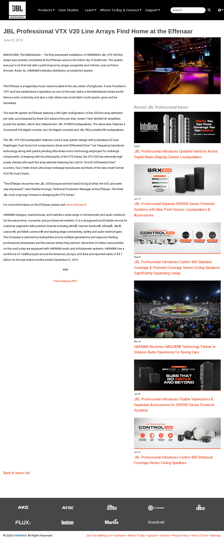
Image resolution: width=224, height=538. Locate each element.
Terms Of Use (199, 535)
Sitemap (215, 535)
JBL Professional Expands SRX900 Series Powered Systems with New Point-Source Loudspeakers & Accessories (174, 209)
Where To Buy (136, 535)
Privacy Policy (180, 535)
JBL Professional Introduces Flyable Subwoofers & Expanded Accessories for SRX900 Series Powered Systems (174, 404)
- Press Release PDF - (65, 281)
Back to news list (16, 473)
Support (151, 10)
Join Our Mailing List (99, 535)
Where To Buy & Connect (119, 10)
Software (119, 535)
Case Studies (68, 10)
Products (45, 10)
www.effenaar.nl (76, 204)
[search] (188, 10)
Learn (89, 10)
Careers (164, 535)
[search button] (209, 10)
